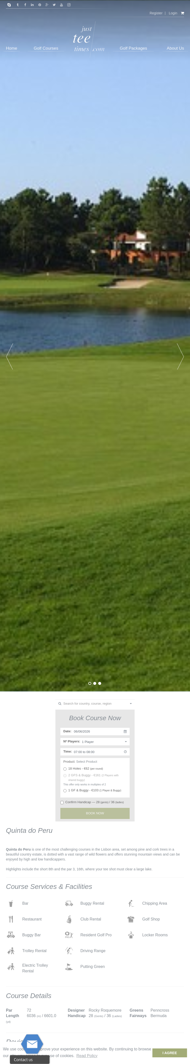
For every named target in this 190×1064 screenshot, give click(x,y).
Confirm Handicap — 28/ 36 (92, 802)
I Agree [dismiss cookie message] (170, 1053)
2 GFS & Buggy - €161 (91, 777)
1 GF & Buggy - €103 (92, 790)
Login (173, 13)
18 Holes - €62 (83, 769)
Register (156, 13)
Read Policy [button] (86, 1056)
